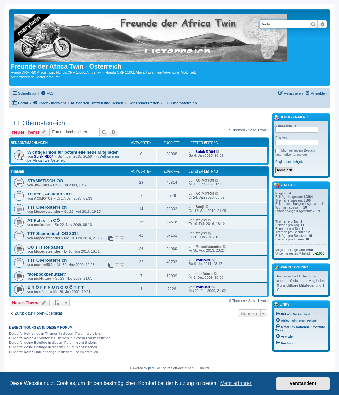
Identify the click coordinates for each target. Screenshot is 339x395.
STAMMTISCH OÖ (45, 180)
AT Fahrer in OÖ (43, 220)
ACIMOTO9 (205, 180)
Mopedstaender (47, 211)
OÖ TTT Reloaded (45, 247)
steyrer (201, 220)
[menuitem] (47, 93)
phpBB (153, 368)
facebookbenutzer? (46, 274)
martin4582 (43, 265)
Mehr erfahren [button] (236, 383)
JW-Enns (41, 185)
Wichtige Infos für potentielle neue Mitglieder (72, 152)
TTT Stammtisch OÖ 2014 (53, 233)
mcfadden (42, 225)
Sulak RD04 (44, 156)
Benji (200, 207)
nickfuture (42, 278)
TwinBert (203, 260)
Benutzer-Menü (291, 117)
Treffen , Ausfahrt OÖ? (50, 194)
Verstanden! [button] (303, 383)
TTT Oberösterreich (37, 123)
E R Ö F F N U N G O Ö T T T (55, 287)
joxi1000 (318, 253)
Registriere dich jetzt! (290, 162)
